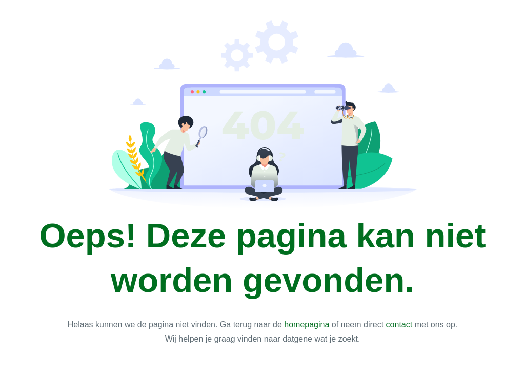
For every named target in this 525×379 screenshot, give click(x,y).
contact (399, 324)
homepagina (306, 324)
